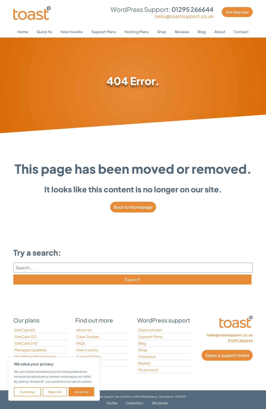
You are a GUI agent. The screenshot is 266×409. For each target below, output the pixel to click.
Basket (144, 363)
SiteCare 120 (25, 336)
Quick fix (44, 31)
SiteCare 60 (24, 330)
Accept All (81, 392)
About (219, 31)
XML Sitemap (160, 402)
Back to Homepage (133, 207)
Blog (202, 31)
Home (22, 31)
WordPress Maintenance (35, 356)
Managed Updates (30, 350)
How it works (72, 31)
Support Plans (103, 31)
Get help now (237, 12)
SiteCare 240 (26, 343)
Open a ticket (150, 330)
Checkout (147, 356)
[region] (54, 379)
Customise (27, 392)
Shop (161, 31)
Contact (241, 31)
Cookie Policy (134, 402)
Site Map (112, 402)
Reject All (54, 392)
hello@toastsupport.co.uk (184, 16)
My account (148, 369)
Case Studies (87, 336)
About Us (84, 330)
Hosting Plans (136, 31)
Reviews (182, 31)
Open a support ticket (227, 355)
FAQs (80, 343)
